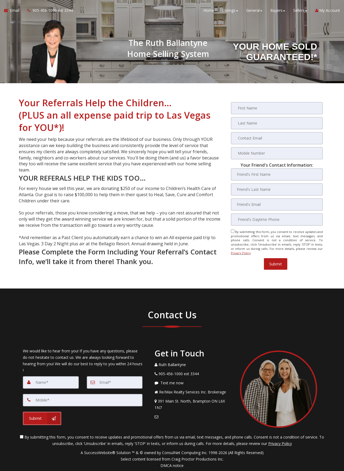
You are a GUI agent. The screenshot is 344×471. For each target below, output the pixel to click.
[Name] (51, 382)
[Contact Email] (277, 138)
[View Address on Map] (193, 403)
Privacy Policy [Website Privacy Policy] (241, 253)
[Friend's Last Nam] (277, 189)
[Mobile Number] (277, 153)
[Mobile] (82, 399)
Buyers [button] (277, 10)
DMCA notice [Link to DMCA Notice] (172, 465)
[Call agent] (48, 10)
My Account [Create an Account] (327, 10)
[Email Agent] (13, 10)
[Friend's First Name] (277, 174)
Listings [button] (230, 10)
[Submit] (42, 418)
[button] (275, 263)
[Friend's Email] (277, 204)
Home (208, 10)
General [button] (254, 10)
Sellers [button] (300, 10)
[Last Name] (277, 123)
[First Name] (277, 108)
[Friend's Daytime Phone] (277, 219)
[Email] (115, 382)
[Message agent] (193, 382)
